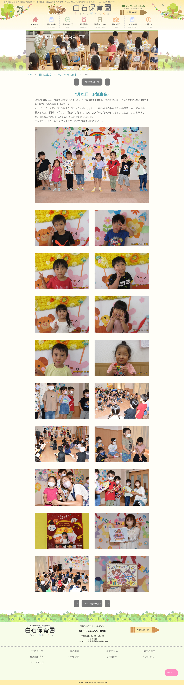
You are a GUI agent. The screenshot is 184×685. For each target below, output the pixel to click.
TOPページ (35, 22)
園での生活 (68, 22)
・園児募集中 (148, 651)
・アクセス (148, 656)
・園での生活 (111, 651)
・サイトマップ (36, 662)
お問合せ (149, 22)
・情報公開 (73, 656)
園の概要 (116, 22)
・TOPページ (36, 651)
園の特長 (51, 22)
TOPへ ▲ (171, 672)
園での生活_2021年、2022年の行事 (58, 74)
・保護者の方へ (36, 656)
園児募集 (84, 22)
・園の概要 (73, 651)
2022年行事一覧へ (92, 82)
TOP (30, 74)
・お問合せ (111, 656)
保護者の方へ (100, 22)
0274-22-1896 (135, 5)
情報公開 (132, 22)
